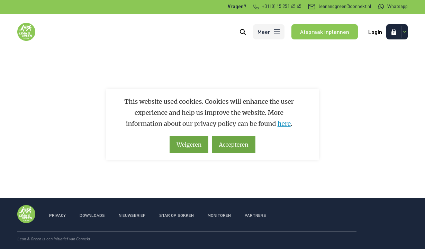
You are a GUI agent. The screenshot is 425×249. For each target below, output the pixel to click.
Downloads (92, 215)
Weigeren (189, 144)
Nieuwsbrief (132, 215)
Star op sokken (176, 215)
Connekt (83, 238)
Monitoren (219, 215)
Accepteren (233, 144)
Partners (255, 215)
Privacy (57, 215)
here (284, 124)
